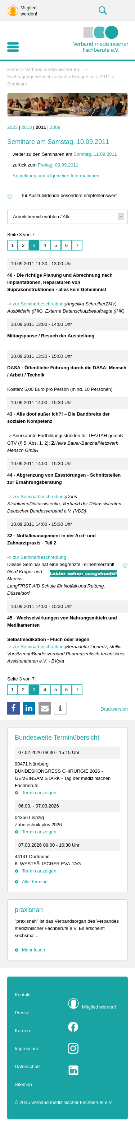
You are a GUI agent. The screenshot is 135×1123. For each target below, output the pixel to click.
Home (13, 69)
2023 (12, 127)
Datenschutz (28, 1066)
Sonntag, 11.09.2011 (95, 154)
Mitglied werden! (99, 1007)
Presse (22, 1012)
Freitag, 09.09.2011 (58, 165)
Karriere (23, 1030)
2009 (55, 127)
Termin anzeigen (39, 792)
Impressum (26, 1048)
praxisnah (29, 909)
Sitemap (23, 1084)
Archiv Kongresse (76, 76)
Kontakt (23, 994)
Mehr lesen (33, 950)
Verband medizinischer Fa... (54, 69)
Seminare (17, 83)
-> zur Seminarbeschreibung (36, 304)
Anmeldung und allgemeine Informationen (56, 175)
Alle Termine (35, 881)
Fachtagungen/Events (30, 76)
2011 (105, 76)
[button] (13, 708)
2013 (27, 127)
